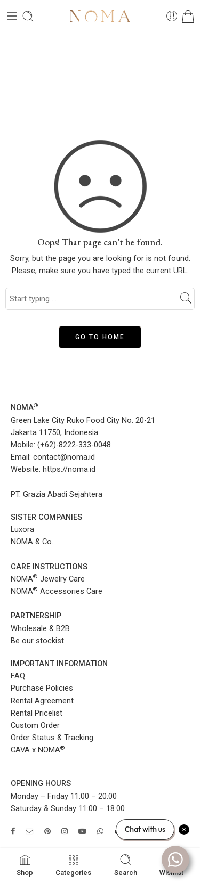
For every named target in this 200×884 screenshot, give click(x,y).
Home (100, 74)
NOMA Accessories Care (56, 591)
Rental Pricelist (36, 713)
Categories (73, 865)
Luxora (22, 529)
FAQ (18, 676)
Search (125, 865)
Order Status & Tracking (52, 737)
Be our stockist (37, 640)
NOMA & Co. (32, 541)
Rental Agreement (42, 701)
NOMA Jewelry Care (48, 579)
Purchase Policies (42, 688)
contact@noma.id (64, 457)
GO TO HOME (100, 337)
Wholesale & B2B (40, 628)
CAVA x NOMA (38, 750)
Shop (25, 865)
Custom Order (35, 725)
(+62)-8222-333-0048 (74, 444)
